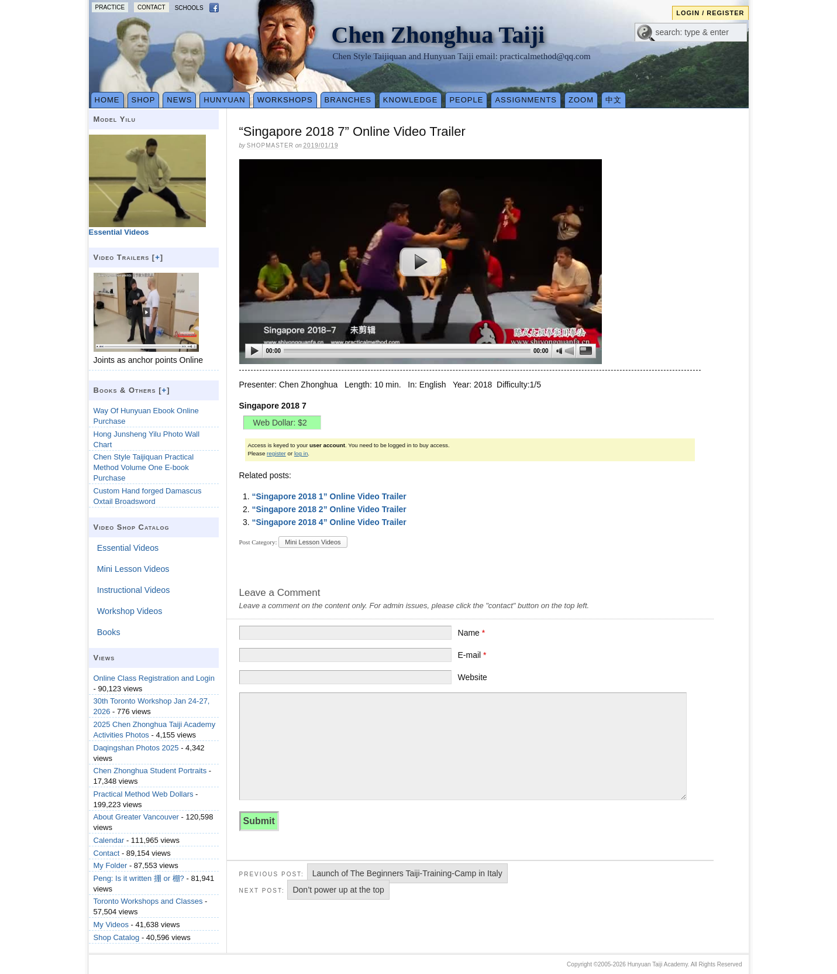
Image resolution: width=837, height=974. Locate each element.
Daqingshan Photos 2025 (136, 747)
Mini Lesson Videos (312, 542)
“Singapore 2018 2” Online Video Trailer (329, 509)
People (466, 99)
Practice (110, 7)
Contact (151, 7)
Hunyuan (224, 99)
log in (301, 453)
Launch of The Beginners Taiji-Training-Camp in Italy (407, 873)
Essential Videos (128, 548)
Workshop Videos (130, 611)
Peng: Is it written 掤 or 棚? (139, 878)
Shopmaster (270, 145)
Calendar (109, 840)
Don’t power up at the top (338, 889)
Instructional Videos (133, 590)
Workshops (285, 99)
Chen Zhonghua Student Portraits (150, 770)
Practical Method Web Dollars (144, 794)
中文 (613, 99)
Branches (348, 99)
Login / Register (710, 12)
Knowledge (410, 99)
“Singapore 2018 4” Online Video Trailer (329, 522)
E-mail (472, 655)
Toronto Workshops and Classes (148, 901)
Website (472, 677)
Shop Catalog (117, 937)
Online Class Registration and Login (154, 678)
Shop (144, 99)
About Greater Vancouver (136, 816)
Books (108, 632)
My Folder (111, 865)
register (276, 453)
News (179, 99)
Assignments (526, 99)
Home (107, 99)
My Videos (111, 924)
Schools (189, 8)
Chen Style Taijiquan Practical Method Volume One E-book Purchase (144, 467)
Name (471, 632)
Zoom (581, 99)
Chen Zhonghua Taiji (438, 35)
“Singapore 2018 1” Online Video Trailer (329, 496)
